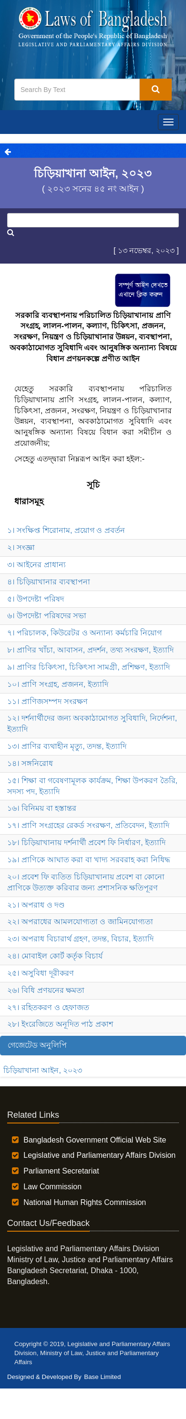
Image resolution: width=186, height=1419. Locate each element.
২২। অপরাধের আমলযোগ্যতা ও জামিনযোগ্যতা (80, 922)
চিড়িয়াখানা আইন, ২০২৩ (42, 1070)
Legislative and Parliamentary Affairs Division (99, 1155)
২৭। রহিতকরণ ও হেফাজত (48, 1007)
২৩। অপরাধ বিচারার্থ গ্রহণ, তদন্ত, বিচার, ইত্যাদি (80, 939)
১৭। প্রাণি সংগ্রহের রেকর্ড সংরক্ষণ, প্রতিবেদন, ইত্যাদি (88, 825)
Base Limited (102, 1376)
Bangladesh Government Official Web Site (94, 1140)
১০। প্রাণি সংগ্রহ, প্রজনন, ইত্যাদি (57, 684)
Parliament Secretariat (61, 1171)
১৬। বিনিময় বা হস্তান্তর (41, 808)
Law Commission (52, 1187)
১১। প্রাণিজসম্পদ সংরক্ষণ (47, 701)
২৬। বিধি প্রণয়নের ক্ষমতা (45, 990)
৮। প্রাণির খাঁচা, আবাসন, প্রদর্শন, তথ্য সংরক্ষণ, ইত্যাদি (90, 650)
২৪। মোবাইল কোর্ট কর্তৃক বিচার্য (55, 956)
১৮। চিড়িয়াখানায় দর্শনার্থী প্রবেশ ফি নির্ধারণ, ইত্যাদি (86, 842)
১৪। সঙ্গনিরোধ (30, 763)
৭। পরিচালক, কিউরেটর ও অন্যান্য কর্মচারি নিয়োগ (84, 633)
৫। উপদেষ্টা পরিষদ (35, 599)
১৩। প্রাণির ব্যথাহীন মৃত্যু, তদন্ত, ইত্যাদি (66, 746)
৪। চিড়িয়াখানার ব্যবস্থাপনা (48, 582)
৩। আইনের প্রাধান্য (36, 565)
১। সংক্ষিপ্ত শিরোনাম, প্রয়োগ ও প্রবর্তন (66, 530)
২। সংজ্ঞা (21, 547)
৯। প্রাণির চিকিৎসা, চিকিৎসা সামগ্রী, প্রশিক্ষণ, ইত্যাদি (88, 667)
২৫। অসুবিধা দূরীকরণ (40, 973)
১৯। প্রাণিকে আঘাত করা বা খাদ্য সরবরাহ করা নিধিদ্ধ (88, 860)
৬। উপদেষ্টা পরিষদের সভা (46, 616)
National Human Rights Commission (84, 1202)
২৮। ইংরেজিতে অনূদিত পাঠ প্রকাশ (60, 1024)
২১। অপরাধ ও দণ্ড (36, 905)
